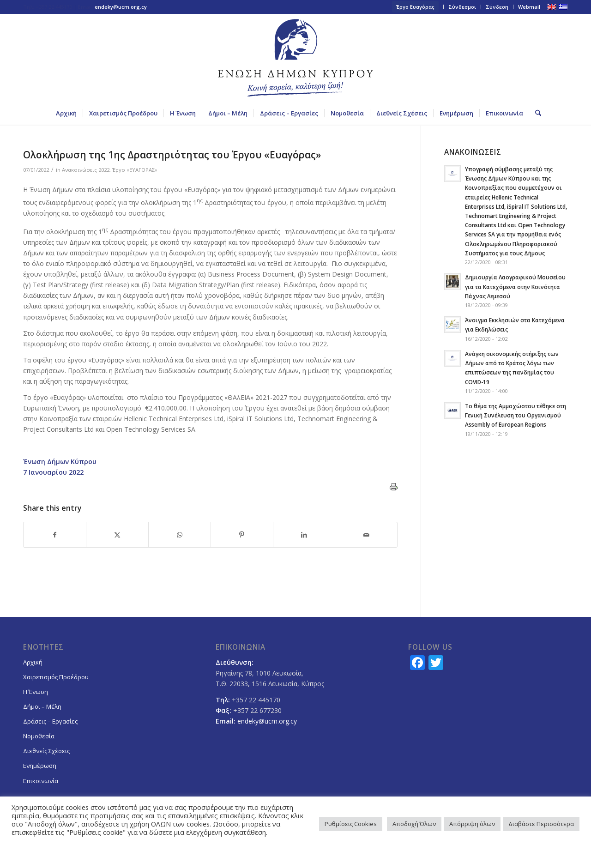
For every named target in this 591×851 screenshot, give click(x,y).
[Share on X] (117, 534)
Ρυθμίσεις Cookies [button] (351, 824)
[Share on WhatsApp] (180, 534)
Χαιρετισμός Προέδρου (56, 677)
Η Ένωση (35, 692)
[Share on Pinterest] (242, 534)
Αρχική (32, 662)
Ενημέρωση (39, 765)
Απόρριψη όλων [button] (472, 824)
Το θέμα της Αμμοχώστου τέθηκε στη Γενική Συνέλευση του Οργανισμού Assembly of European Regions (515, 415)
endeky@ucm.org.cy (121, 6)
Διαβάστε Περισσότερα (541, 824)
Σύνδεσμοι (462, 6)
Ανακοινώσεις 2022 (85, 169)
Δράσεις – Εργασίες (50, 721)
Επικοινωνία (40, 781)
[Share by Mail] (366, 534)
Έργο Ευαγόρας (415, 6)
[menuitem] (415, 7)
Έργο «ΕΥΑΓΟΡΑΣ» (134, 169)
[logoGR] (295, 58)
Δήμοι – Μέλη (42, 706)
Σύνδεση (497, 6)
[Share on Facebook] (55, 534)
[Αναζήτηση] (535, 113)
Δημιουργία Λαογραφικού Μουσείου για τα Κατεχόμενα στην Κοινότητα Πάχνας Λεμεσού (515, 286)
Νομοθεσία (38, 736)
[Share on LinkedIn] (304, 534)
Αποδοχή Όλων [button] (414, 824)
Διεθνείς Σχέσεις (46, 751)
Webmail (529, 6)
